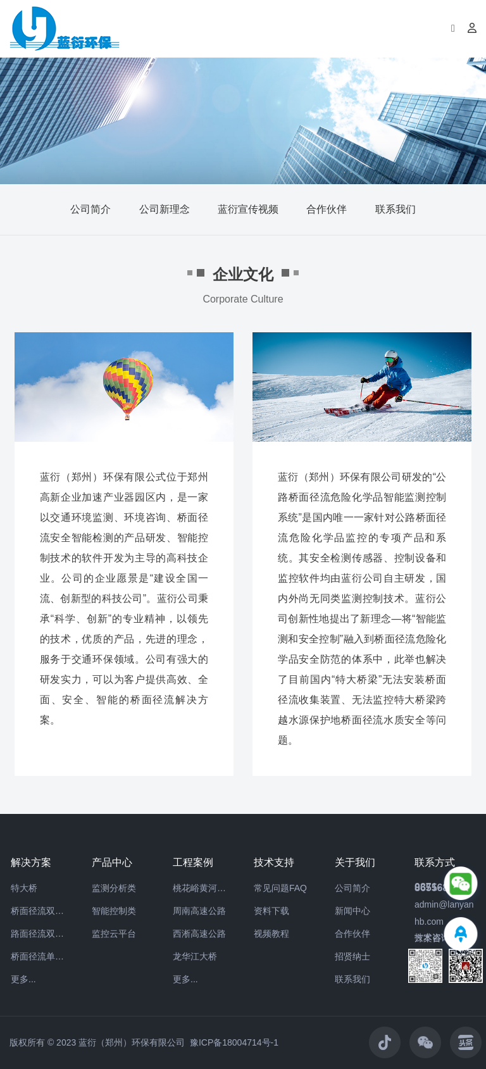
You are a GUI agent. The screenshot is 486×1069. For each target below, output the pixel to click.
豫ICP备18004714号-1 (234, 1042)
